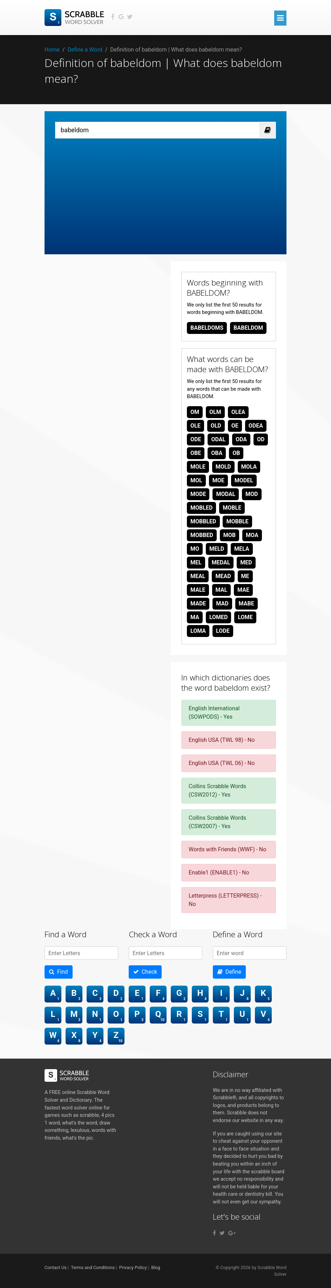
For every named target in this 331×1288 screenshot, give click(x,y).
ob (236, 453)
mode (198, 494)
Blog (155, 1267)
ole (195, 425)
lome (245, 617)
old (216, 425)
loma (198, 631)
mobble (237, 521)
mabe (246, 603)
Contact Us (56, 1267)
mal (222, 589)
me (245, 576)
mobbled (203, 521)
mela (241, 548)
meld (216, 548)
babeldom (248, 327)
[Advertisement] (165, 191)
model (244, 480)
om (194, 412)
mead (223, 576)
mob (229, 535)
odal (218, 439)
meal (197, 576)
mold (223, 466)
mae (243, 589)
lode (223, 631)
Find (58, 971)
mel (196, 562)
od (260, 439)
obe (195, 453)
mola (249, 466)
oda (241, 439)
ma (194, 617)
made (198, 603)
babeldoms (206, 327)
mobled (201, 507)
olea (238, 412)
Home (52, 49)
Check (145, 971)
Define (229, 971)
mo (194, 548)
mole (197, 466)
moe (218, 480)
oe (234, 425)
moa (252, 535)
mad (222, 603)
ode (195, 439)
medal (221, 562)
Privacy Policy (133, 1267)
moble (232, 507)
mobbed (201, 535)
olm (215, 412)
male (197, 589)
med (246, 562)
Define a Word (85, 49)
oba (216, 453)
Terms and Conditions (93, 1267)
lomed (218, 617)
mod (251, 494)
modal (225, 494)
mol (196, 480)
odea (256, 425)
